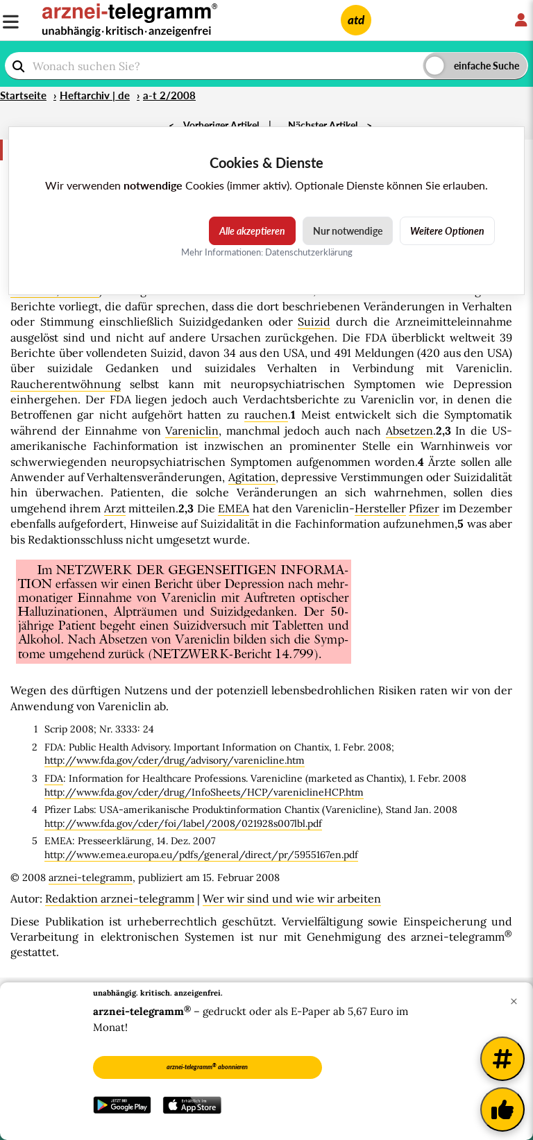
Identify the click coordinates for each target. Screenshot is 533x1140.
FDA (53, 778)
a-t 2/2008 (169, 95)
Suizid (314, 321)
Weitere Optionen (447, 231)
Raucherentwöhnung (65, 384)
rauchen (266, 414)
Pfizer (424, 508)
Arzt (115, 508)
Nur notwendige (347, 231)
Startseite (23, 95)
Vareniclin (192, 430)
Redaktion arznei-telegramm (119, 898)
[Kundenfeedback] (502, 1109)
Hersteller (380, 508)
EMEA (233, 508)
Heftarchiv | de (95, 95)
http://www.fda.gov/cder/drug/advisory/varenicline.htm (174, 760)
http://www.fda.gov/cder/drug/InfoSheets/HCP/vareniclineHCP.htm (204, 792)
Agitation (252, 477)
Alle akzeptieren (252, 231)
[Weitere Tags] (502, 1059)
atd (356, 19)
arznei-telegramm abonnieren (207, 1066)
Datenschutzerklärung (309, 252)
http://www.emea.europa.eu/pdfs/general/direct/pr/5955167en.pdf (201, 854)
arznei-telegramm (91, 877)
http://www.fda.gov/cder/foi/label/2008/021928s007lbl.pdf (183, 823)
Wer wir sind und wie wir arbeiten (292, 898)
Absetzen (409, 430)
